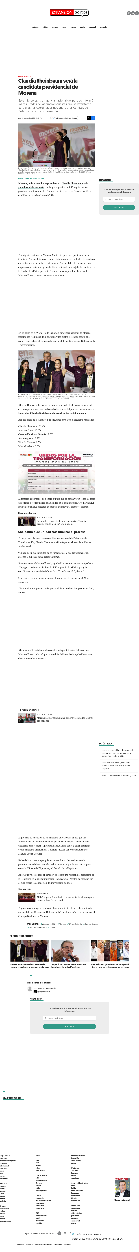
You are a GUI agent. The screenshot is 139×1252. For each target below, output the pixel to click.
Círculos (2, 1213)
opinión (82, 27)
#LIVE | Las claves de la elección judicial (119, 775)
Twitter (129, 13)
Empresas (3, 1158)
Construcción (40, 1198)
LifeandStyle (4, 1178)
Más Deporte (75, 1195)
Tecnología (3, 1168)
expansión (103, 27)
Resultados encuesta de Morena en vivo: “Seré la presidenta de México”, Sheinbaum (61, 522)
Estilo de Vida (75, 1221)
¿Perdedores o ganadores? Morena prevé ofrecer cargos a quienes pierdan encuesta (109, 966)
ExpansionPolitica (70, 1233)
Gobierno (3, 1186)
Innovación (75, 1158)
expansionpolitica (65, 1233)
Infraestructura (40, 1203)
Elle (37, 1160)
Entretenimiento (41, 1180)
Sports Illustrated (79, 1183)
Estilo (37, 1178)
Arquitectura (40, 1205)
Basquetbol (75, 1193)
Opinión (2, 1198)
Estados (2, 1196)
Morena (62, 924)
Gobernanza (40, 1220)
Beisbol (73, 1188)
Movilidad (39, 1223)
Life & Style (41, 1175)
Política (3, 1183)
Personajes (75, 1215)
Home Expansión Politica (8, 1160)
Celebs (38, 1168)
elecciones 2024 (25, 77)
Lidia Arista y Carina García (44, 988)
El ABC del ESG (76, 1160)
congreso (55, 27)
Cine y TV (38, 1185)
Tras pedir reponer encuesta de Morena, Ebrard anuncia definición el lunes (68, 966)
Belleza (2, 1218)
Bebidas (74, 1210)
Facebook (137, 13)
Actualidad (74, 1170)
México (2, 1188)
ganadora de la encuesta (31, 187)
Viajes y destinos (76, 1213)
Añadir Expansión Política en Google (65, 118)
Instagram (133, 13)
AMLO (52, 927)
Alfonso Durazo (91, 924)
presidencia (42, 894)
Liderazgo (74, 1173)
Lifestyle (74, 1198)
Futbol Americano (77, 1190)
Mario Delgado (75, 924)
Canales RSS (58, 1244)
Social (38, 1218)
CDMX (64, 27)
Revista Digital (75, 1201)
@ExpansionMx (43, 992)
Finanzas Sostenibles (78, 1155)
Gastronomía (75, 1208)
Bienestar (74, 1218)
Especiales (75, 1178)
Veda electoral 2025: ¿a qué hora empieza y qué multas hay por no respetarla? (116, 765)
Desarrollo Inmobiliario (43, 1200)
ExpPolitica (59, 1233)
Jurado (73, 1223)
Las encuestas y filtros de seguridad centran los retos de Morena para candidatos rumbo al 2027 (117, 753)
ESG (1, 1173)
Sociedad (92, 27)
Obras (2, 1171)
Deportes (39, 1183)
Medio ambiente (41, 1215)
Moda (2, 1216)
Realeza (2, 1211)
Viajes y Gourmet (5, 1221)
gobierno (35, 27)
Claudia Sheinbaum (72, 183)
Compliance (29, 1244)
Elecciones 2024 (49, 924)
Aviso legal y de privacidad (43, 1244)
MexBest (75, 1205)
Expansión (5, 1155)
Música (38, 1188)
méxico (45, 27)
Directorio (67, 1244)
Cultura (38, 1155)
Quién (3, 1206)
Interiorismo (40, 1208)
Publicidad (20, 1244)
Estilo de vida (40, 1170)
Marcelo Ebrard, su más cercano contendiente (41, 275)
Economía (3, 1163)
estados (73, 27)
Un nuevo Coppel (122, 1200)
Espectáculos (4, 1208)
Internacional (4, 1166)
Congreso (3, 1191)
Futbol (73, 1185)
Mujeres (2, 1176)
